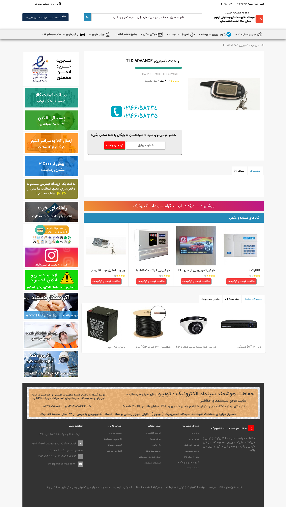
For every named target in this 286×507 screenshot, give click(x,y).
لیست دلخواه (115, 445)
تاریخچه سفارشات (112, 439)
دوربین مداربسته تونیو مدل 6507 (196, 346)
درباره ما (195, 433)
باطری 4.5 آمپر (116, 346)
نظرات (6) (239, 171)
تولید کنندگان (153, 433)
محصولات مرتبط (253, 299)
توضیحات (255, 171)
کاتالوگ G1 (254, 270)
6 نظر (163, 80)
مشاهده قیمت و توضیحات (241, 281)
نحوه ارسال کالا (191, 457)
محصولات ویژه (153, 451)
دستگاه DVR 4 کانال (249, 346)
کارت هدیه (155, 439)
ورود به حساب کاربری (48, 4)
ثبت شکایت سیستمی (149, 457)
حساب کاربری (115, 433)
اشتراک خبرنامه (114, 451)
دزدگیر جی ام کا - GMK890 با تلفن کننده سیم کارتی (139, 270)
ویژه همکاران (232, 299)
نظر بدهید (151, 80)
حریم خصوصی (192, 451)
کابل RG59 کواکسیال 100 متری (153, 346)
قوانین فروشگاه (191, 445)
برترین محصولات (210, 299)
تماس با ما (194, 439)
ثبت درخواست (114, 145)
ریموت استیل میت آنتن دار (108, 270)
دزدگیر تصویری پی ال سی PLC (196, 270)
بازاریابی (157, 445)
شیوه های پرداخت (188, 462)
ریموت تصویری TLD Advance (239, 45)
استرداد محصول (152, 463)
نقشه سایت (193, 467)
